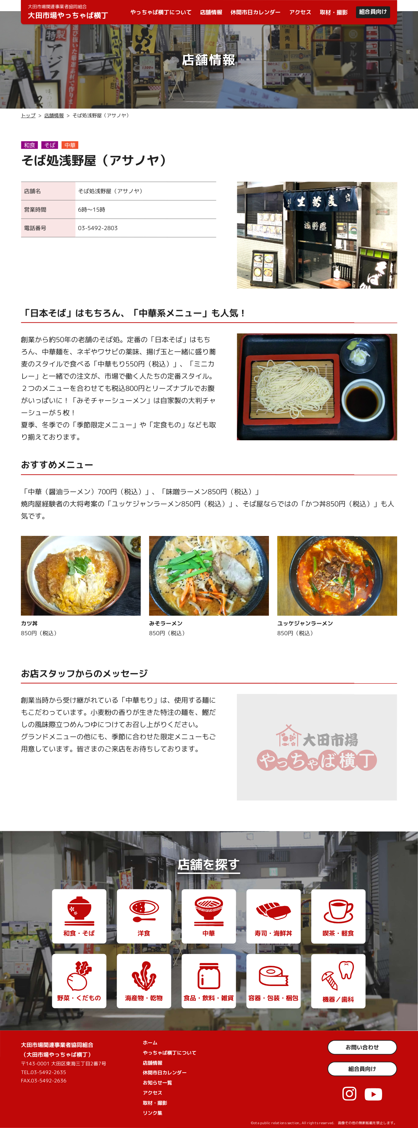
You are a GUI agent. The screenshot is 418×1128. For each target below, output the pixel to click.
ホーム (150, 1042)
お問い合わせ (362, 1047)
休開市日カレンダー (256, 12)
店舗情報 (211, 12)
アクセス (300, 12)
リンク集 (152, 1112)
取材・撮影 (334, 12)
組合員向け (373, 11)
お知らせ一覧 (157, 1082)
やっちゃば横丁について (161, 12)
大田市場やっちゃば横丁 (68, 12)
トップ (28, 115)
